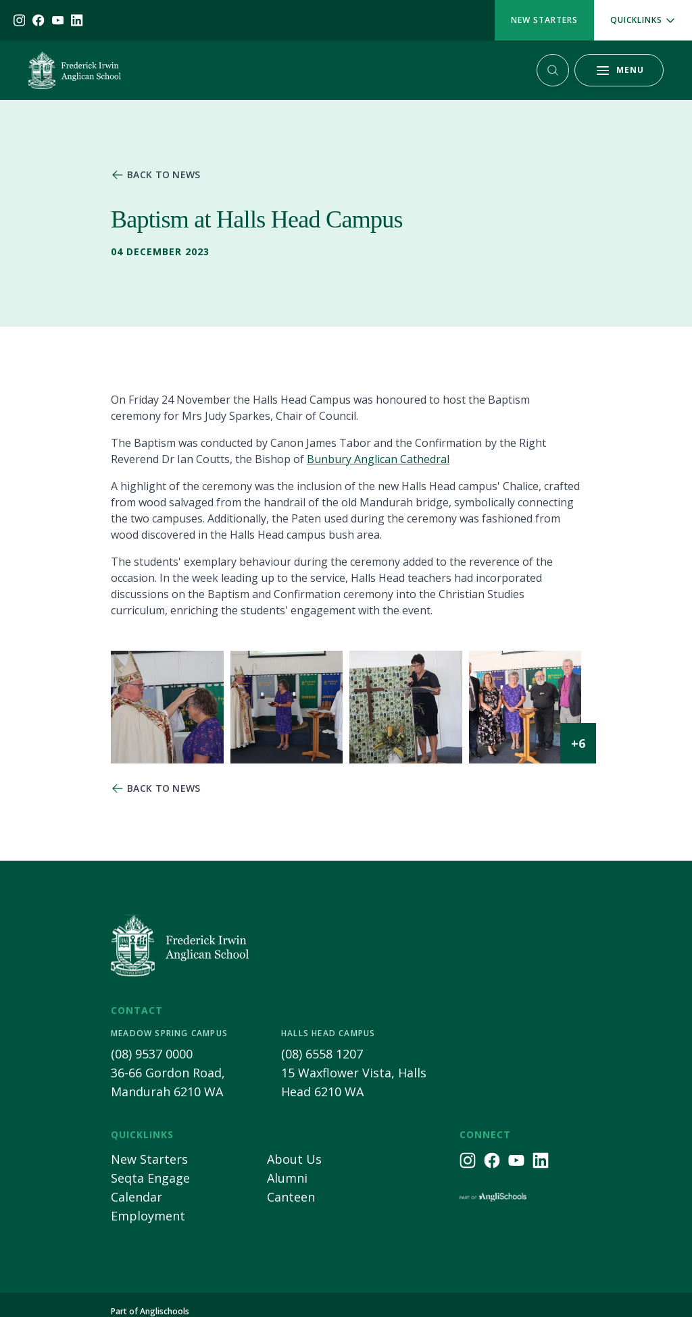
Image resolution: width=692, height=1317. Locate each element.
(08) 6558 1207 (322, 1054)
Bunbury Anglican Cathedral (378, 459)
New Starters (544, 20)
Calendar (136, 1197)
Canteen (291, 1197)
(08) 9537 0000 (152, 1054)
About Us (294, 1159)
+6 (578, 743)
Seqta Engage (150, 1178)
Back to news (164, 174)
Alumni (287, 1178)
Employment (148, 1216)
